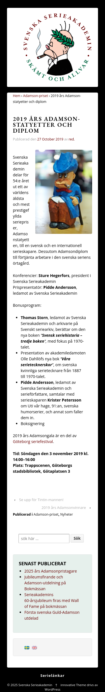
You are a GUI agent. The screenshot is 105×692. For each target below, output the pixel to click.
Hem (16, 95)
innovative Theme (73, 685)
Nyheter (66, 514)
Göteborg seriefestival (33, 441)
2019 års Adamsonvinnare (64, 507)
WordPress (52, 689)
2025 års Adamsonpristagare (50, 571)
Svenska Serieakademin (35, 685)
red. (72, 139)
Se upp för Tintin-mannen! (41, 499)
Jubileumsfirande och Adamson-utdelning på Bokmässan (45, 582)
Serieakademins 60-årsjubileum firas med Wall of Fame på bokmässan (51, 600)
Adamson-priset (35, 95)
